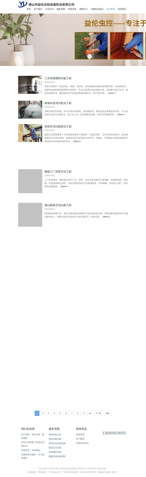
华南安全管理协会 (88, 472)
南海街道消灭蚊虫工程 (57, 103)
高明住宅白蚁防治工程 (57, 127)
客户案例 (110, 9)
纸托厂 (115, 472)
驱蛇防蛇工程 (55, 434)
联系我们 (122, 9)
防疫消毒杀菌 (55, 439)
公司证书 (49, 9)
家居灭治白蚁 (55, 447)
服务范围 (61, 9)
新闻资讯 (81, 428)
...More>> (111, 93)
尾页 (108, 413)
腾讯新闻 (42, 472)
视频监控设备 (104, 472)
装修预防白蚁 (55, 452)
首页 (29, 9)
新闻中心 (83, 9)
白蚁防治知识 (97, 9)
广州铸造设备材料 (70, 472)
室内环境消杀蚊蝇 (57, 443)
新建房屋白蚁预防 (57, 456)
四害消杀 (72, 9)
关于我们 (38, 9)
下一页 (98, 413)
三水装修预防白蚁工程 (57, 78)
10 (90, 413)
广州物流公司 (54, 472)
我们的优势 (28, 428)
